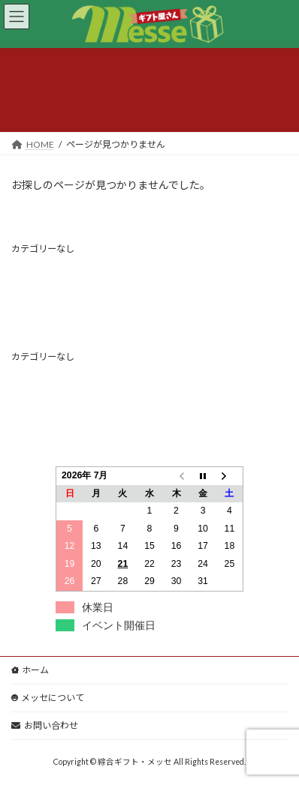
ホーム (30, 670)
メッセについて (47, 697)
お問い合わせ (44, 725)
